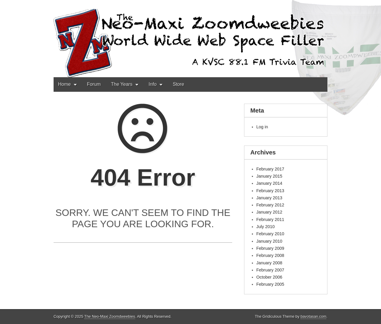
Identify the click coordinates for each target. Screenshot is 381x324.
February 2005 (270, 284)
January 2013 (269, 197)
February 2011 (270, 219)
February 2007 (270, 270)
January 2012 (269, 212)
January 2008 (269, 262)
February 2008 (270, 255)
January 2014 (269, 183)
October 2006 (269, 277)
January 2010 (269, 241)
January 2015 (269, 176)
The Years (121, 84)
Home (64, 84)
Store (178, 84)
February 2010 (270, 233)
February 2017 (270, 169)
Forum (94, 84)
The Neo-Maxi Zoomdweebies (109, 316)
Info (153, 84)
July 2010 (265, 226)
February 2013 (270, 190)
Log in (262, 126)
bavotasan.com (314, 316)
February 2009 (270, 248)
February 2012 (270, 205)
